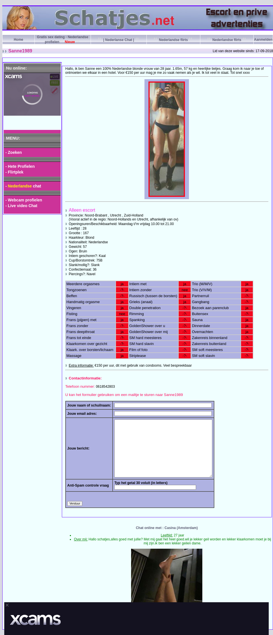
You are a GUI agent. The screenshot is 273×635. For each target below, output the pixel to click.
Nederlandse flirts (173, 40)
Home (18, 40)
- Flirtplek (14, 172)
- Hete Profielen (20, 166)
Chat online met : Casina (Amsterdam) (167, 528)
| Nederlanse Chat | (119, 40)
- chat (23, 186)
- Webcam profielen (23, 200)
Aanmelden (263, 40)
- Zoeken (13, 152)
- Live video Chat (21, 205)
